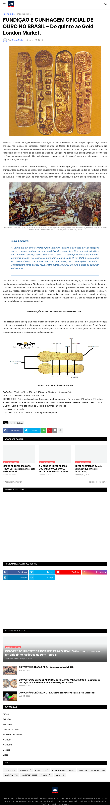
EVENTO (7, 719)
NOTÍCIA (7, 739)
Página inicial (9, 14)
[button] (4, 4)
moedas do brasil (25, 14)
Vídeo (5, 755)
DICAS (6, 714)
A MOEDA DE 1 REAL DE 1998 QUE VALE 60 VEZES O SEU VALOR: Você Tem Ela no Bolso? (54, 468)
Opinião (6, 750)
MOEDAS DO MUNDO (13, 734)
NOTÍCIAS (7, 744)
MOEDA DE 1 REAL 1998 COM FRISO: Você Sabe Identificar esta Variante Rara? (19, 468)
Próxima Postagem (97, 482)
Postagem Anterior (13, 482)
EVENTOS (7, 724)
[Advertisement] (55, 604)
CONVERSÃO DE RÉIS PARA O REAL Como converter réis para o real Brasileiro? (57, 692)
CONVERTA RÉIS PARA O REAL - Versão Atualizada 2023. (46, 667)
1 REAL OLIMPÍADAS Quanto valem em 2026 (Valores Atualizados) (88, 468)
